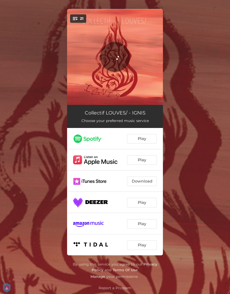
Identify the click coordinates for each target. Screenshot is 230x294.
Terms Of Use (125, 270)
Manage (97, 276)
